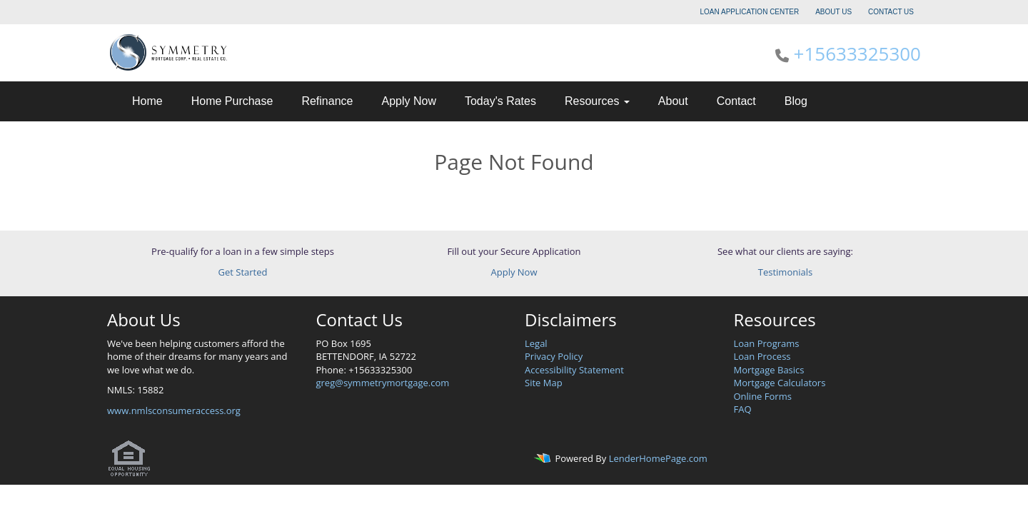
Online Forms (763, 396)
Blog (796, 101)
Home (147, 101)
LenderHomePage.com (658, 459)
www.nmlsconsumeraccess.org (174, 410)
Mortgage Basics (769, 369)
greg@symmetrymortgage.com (383, 382)
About (673, 101)
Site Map (544, 382)
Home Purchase (232, 101)
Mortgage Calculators (780, 382)
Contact (736, 101)
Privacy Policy (554, 356)
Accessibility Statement (574, 369)
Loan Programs (767, 343)
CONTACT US (891, 12)
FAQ (743, 409)
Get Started (243, 272)
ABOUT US (833, 12)
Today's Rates (500, 101)
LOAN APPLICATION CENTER (750, 12)
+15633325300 (857, 53)
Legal (536, 343)
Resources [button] (597, 101)
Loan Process (762, 356)
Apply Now (408, 101)
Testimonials (785, 272)
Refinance (327, 101)
